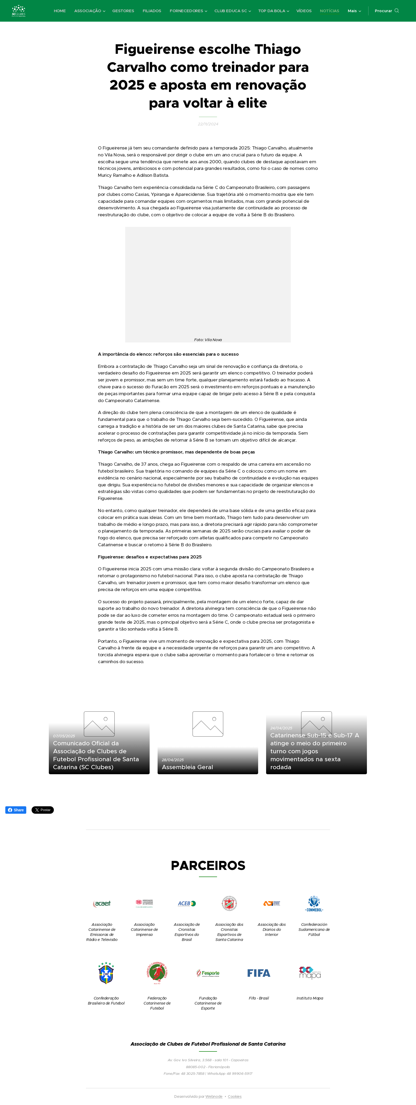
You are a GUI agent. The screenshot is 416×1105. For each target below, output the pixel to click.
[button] (386, 10)
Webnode (214, 1096)
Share (16, 810)
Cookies (235, 1096)
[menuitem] (57, 10)
